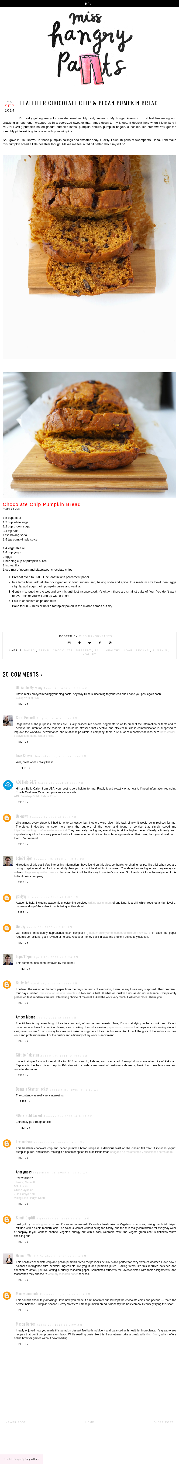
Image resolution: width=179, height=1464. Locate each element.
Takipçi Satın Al (25, 1182)
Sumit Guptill (25, 1218)
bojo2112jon (24, 858)
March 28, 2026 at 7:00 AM (60, 1325)
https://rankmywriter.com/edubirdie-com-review (118, 932)
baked (30, 650)
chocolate (63, 650)
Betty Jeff (23, 983)
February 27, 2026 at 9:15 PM (65, 1294)
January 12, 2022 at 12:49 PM (59, 859)
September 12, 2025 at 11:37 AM (60, 1173)
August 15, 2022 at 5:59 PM (64, 1056)
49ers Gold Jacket (29, 1115)
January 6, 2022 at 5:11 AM (53, 817)
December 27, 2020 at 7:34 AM (61, 756)
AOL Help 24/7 (26, 782)
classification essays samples (58, 993)
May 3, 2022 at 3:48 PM (56, 1018)
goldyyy (21, 896)
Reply (23, 703)
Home (89, 1422)
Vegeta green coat (43, 1224)
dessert (84, 650)
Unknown (22, 816)
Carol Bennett (25, 717)
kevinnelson (24, 1142)
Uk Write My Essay (29, 687)
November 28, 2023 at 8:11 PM (59, 1142)
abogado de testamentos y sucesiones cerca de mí (141, 1152)
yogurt (89, 654)
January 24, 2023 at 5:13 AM (68, 1116)
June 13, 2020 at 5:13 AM (65, 688)
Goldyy (20, 926)
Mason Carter (25, 1324)
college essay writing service (40, 872)
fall (99, 650)
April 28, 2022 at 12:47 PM (54, 984)
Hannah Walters (27, 1255)
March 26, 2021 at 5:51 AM (61, 783)
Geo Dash (152, 1334)
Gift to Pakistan (27, 1055)
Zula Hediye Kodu (25, 1194)
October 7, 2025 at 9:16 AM (63, 1256)
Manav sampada (27, 1293)
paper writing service (120, 1027)
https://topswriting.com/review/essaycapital (40, 830)
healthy (114, 650)
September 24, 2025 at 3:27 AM (63, 1219)
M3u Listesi (21, 1186)
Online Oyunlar (23, 1190)
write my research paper (63, 1274)
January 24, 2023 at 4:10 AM (74, 1090)
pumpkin (160, 650)
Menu (89, 3)
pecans (143, 650)
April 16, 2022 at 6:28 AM (56, 957)
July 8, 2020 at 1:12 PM (57, 718)
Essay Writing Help (27, 697)
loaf (129, 650)
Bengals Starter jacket (32, 1089)
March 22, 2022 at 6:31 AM (49, 927)
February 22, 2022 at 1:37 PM (53, 897)
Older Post (163, 1422)
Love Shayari (25, 755)
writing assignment (99, 902)
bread (44, 650)
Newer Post (16, 1422)
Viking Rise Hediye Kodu (29, 1198)
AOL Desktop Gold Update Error (35, 796)
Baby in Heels (32, 1459)
